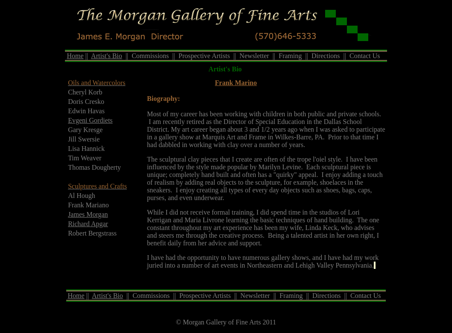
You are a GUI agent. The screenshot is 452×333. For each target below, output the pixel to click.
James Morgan (88, 214)
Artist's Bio (106, 55)
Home (75, 55)
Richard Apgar (88, 223)
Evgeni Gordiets (90, 120)
